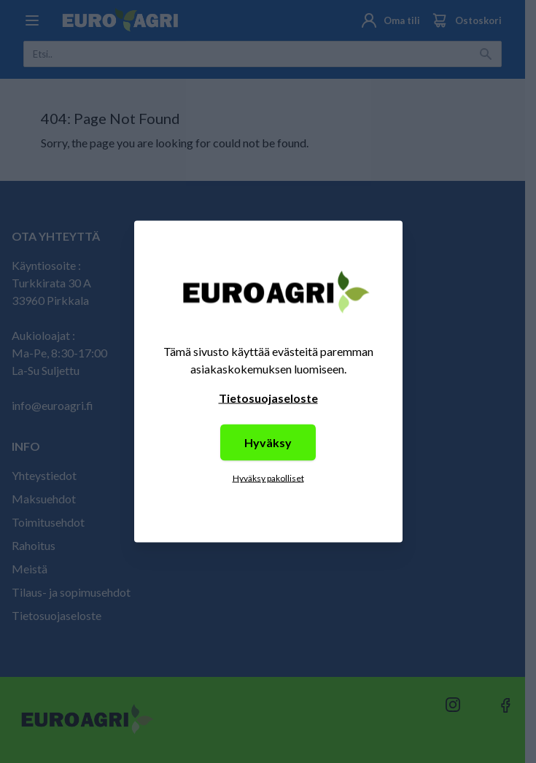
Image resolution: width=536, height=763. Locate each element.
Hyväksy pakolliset (268, 478)
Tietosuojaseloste (268, 398)
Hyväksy (268, 442)
